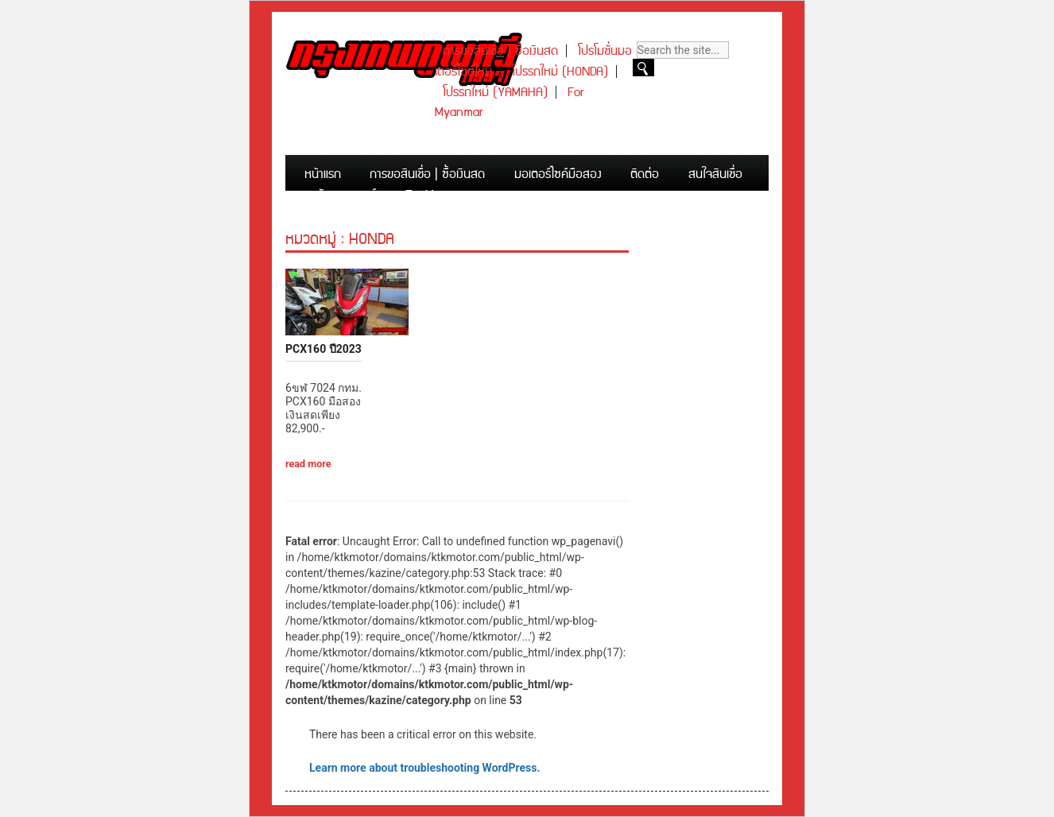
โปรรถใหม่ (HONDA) (560, 72)
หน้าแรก (322, 174)
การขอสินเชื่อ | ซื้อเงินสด (500, 51)
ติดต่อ (644, 174)
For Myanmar (439, 195)
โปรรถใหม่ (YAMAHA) (495, 92)
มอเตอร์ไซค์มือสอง (558, 174)
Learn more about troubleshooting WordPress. (424, 767)
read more (308, 464)
